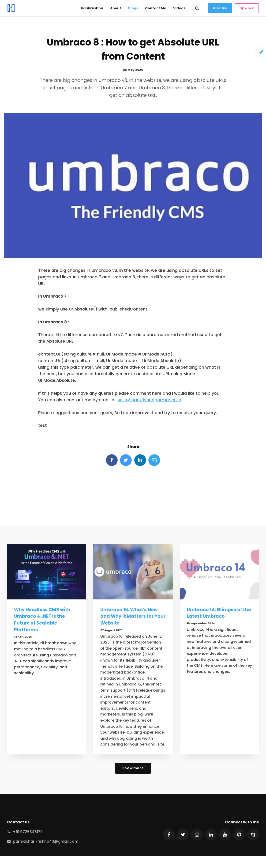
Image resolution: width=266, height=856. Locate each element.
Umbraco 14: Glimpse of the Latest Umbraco (219, 613)
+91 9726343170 (28, 831)
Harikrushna (92, 8)
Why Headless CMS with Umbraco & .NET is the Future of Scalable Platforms (42, 619)
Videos (179, 8)
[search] (197, 8)
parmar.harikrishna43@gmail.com (45, 841)
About (115, 8)
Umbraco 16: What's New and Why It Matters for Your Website (132, 616)
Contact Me (155, 8)
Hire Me (220, 8)
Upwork (247, 8)
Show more (133, 768)
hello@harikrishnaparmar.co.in (149, 400)
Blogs (133, 8)
